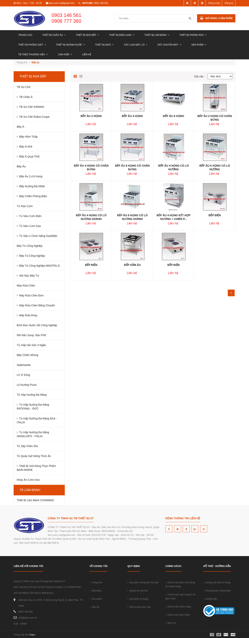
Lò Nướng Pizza (26, 384)
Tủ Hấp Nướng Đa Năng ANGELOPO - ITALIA (33, 434)
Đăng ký (229, 3)
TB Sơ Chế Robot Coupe (33, 116)
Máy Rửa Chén (26, 285)
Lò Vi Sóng (23, 374)
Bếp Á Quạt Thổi (28, 156)
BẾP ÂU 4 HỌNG (132, 116)
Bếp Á (20, 126)
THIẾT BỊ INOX (104, 44)
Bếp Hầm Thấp (27, 136)
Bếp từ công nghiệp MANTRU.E (38, 265)
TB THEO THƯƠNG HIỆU (33, 54)
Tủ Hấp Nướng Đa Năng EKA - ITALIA (37, 420)
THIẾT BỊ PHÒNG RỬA (193, 35)
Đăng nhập (214, 3)
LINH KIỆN (65, 54)
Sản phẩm (198, 44)
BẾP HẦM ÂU (132, 264)
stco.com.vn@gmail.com (61, 3)
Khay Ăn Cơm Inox (28, 479)
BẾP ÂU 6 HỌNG (173, 116)
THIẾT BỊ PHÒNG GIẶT (32, 44)
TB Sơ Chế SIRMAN (30, 106)
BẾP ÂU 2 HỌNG (91, 116)
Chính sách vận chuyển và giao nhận (180, 596)
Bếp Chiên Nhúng (27, 355)
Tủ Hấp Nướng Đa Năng (32, 394)
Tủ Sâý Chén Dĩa (27, 446)
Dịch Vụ (170, 623)
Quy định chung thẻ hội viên (143, 582)
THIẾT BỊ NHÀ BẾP (87, 35)
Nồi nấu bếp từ (28, 275)
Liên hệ (86, 54)
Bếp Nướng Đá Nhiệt (31, 186)
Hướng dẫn (210, 599)
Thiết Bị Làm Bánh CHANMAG (35, 500)
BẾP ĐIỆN (215, 215)
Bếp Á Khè (24, 146)
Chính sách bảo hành (177, 614)
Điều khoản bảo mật (139, 607)
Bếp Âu (21, 166)
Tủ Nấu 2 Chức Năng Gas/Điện (37, 235)
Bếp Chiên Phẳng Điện (32, 196)
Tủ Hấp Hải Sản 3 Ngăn (31, 345)
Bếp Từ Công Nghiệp (29, 245)
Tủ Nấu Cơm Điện (29, 216)
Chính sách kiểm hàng (178, 606)
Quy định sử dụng (137, 599)
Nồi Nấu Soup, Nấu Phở (31, 335)
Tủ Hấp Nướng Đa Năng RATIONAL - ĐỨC (33, 406)
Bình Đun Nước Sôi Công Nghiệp (37, 325)
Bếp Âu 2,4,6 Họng (29, 176)
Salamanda (24, 364)
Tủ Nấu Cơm (25, 206)
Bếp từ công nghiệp (31, 255)
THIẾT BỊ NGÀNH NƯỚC (70, 44)
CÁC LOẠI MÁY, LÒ (135, 44)
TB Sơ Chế (23, 87)
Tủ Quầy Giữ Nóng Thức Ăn (34, 456)
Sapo (32, 634)
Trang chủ (25, 35)
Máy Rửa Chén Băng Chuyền (36, 305)
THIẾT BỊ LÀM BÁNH (156, 35)
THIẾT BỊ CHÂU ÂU (54, 35)
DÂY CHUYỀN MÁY (169, 44)
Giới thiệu (95, 590)
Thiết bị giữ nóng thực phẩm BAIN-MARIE (36, 467)
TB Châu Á (24, 96)
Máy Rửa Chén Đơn (30, 295)
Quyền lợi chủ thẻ (137, 590)
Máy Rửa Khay (27, 315)
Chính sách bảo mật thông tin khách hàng (180, 584)
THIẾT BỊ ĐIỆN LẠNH (121, 35)
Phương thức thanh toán (217, 590)
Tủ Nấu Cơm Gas (29, 226)
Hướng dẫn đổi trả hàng (216, 582)
